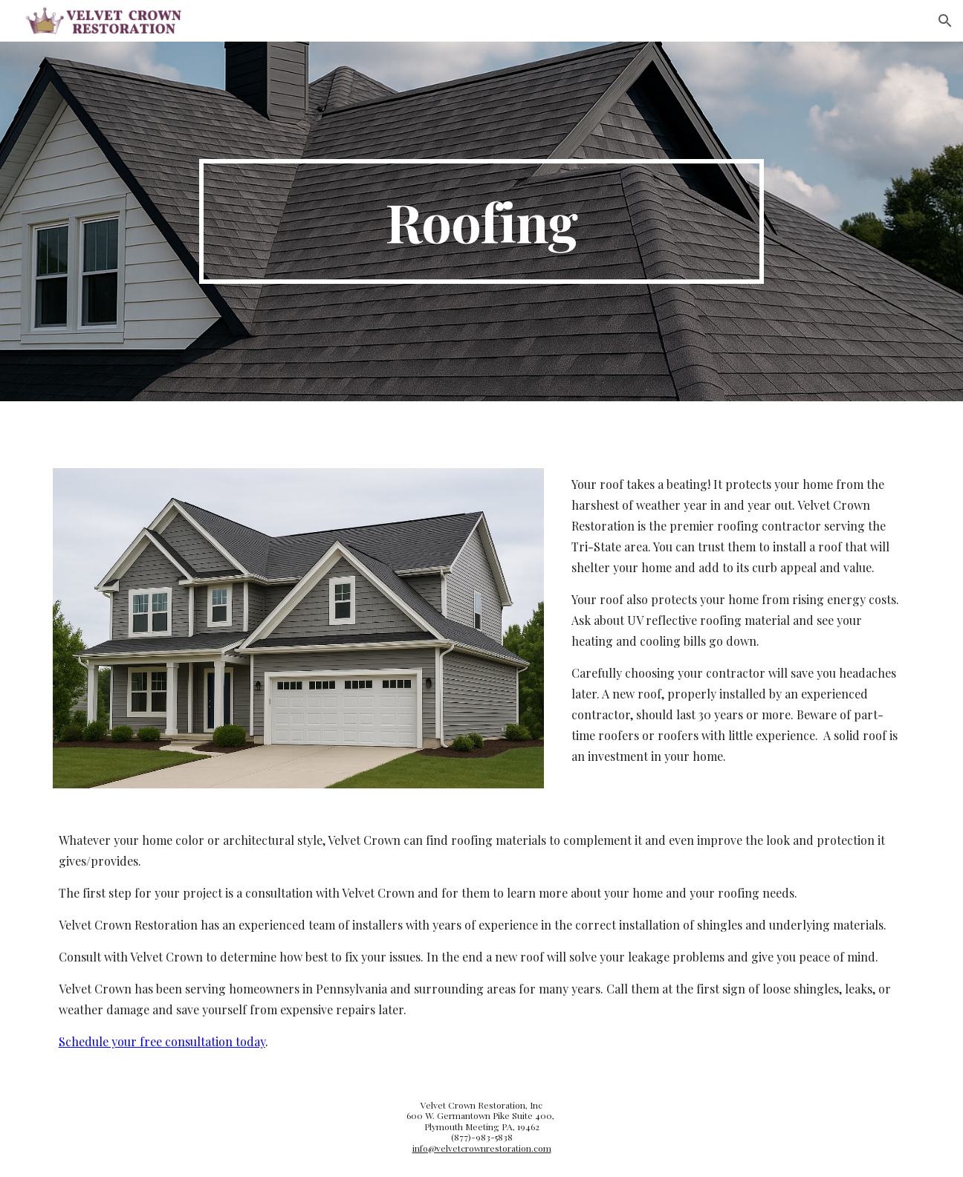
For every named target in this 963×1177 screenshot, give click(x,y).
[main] (481, 221)
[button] (945, 21)
